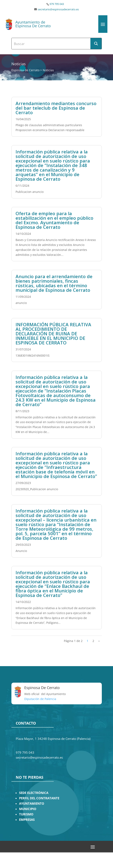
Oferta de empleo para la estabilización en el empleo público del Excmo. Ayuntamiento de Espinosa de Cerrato (54, 220)
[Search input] (51, 43)
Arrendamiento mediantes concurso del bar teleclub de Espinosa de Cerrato (56, 107)
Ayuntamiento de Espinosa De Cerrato (33, 24)
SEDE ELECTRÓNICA (33, 793)
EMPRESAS (27, 819)
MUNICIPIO (27, 809)
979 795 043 (57, 4)
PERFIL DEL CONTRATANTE (39, 798)
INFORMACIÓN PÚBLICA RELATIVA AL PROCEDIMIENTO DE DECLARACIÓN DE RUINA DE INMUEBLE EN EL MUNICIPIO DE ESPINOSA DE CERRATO (53, 333)
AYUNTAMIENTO (31, 803)
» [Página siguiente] (99, 641)
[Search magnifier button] (96, 43)
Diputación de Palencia (40, 699)
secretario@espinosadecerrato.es (58, 9)
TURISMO (26, 814)
